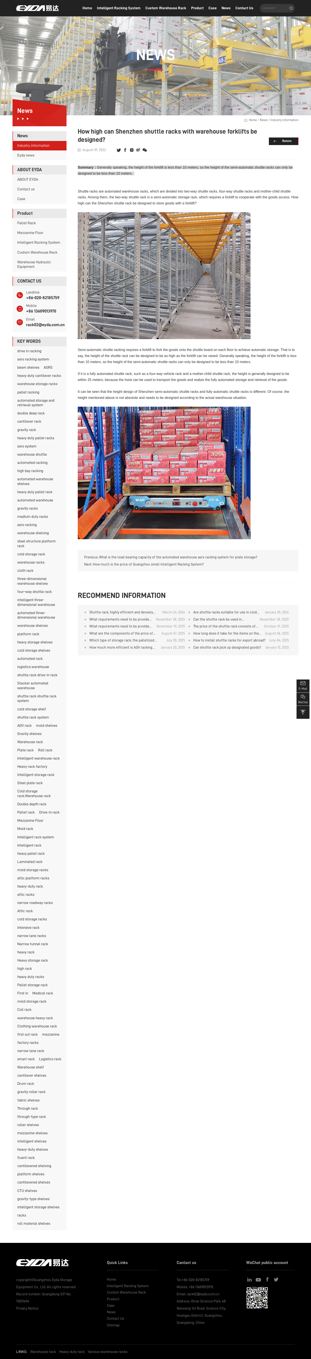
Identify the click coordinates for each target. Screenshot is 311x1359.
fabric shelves (28, 1100)
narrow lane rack (30, 1051)
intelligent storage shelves (38, 1207)
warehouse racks (30, 562)
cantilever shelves (31, 1075)
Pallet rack (26, 812)
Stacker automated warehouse (32, 685)
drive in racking (29, 351)
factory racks (27, 1043)
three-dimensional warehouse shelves (32, 581)
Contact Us (244, 8)
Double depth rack (31, 804)
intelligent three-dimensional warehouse (36, 602)
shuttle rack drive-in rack (37, 675)
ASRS (48, 367)
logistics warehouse (33, 667)
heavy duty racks (30, 977)
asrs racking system (33, 359)
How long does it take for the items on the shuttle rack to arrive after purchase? (226, 634)
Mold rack (25, 829)
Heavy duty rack (72, 1352)
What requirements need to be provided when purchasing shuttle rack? (120, 626)
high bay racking (30, 471)
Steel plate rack (30, 783)
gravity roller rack (31, 1092)
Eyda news (25, 155)
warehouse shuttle (32, 454)
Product (197, 8)
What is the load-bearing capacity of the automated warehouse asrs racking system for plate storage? (178, 557)
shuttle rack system (33, 717)
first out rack (27, 1034)
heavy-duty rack (30, 886)
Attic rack (25, 911)
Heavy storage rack (32, 960)
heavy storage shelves (34, 642)
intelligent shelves (31, 1141)
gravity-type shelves (33, 1199)
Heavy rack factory (32, 766)
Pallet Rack (26, 223)
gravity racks (27, 508)
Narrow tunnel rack (32, 944)
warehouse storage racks (37, 384)
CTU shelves (27, 1191)
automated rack (30, 659)
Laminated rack (30, 862)
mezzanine (50, 1034)
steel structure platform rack (36, 543)
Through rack (27, 1108)
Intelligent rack (29, 845)
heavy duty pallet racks (35, 438)
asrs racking (27, 525)
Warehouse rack (30, 742)
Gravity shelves (29, 734)
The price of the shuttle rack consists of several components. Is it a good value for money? (225, 626)
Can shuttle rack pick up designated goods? (227, 647)
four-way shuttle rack (34, 592)
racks (21, 1215)
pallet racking (28, 392)
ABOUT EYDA (27, 179)
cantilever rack (29, 421)
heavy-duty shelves (32, 1149)
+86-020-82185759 (42, 298)
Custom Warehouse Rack (165, 8)
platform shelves (30, 1174)
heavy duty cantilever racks (39, 376)
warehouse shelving (33, 533)
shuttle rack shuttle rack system (37, 698)
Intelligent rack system (35, 837)
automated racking (32, 463)
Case (212, 8)
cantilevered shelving (34, 1166)
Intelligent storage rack (35, 775)
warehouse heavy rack (35, 1018)
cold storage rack (31, 554)
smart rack (26, 1059)
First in (22, 993)
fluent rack (26, 1158)
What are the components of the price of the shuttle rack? (121, 634)
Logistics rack (50, 1059)
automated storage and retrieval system (35, 402)
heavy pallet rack (31, 853)
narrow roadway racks (35, 903)
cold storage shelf (31, 709)
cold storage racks (32, 919)
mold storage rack (31, 1001)
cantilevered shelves (33, 1182)
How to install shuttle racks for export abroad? (229, 640)
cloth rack (25, 570)
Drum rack (25, 1084)
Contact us (26, 189)
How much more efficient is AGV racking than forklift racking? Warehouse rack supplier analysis (120, 648)
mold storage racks (32, 870)
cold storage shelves (33, 650)
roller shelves (28, 1125)
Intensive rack (28, 927)
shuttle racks (264, 167)
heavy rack (26, 952)
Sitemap (113, 1325)
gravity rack (26, 430)
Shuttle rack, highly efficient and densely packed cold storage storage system (121, 612)
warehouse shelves (32, 625)
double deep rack (31, 413)
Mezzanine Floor (30, 233)
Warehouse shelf (30, 1067)
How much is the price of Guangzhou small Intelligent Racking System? (148, 564)
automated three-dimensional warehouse (36, 615)
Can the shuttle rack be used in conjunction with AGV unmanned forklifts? (218, 620)
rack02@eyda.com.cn (45, 325)
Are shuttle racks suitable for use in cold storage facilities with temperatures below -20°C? (226, 612)
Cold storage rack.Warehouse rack (34, 793)
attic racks (25, 894)
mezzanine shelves (32, 1133)
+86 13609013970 (41, 311)
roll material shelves (33, 1223)
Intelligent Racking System (119, 8)
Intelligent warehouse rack (38, 758)
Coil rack (24, 1009)
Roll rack (45, 750)
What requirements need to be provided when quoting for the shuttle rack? (120, 620)
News (226, 8)
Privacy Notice (27, 1308)
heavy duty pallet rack (34, 492)
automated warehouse (35, 500)
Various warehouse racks (107, 1352)
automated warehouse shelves (35, 481)
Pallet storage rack (32, 985)
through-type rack (31, 1117)
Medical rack (42, 993)
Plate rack (25, 750)
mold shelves (46, 725)
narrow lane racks (31, 936)
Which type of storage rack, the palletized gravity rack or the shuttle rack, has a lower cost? (122, 640)
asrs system (26, 446)
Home (87, 8)
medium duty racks (32, 516)
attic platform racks (33, 878)
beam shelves (28, 367)
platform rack (28, 634)
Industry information (33, 145)
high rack (24, 968)
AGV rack (24, 725)
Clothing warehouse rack (37, 1026)
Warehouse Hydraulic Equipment (34, 264)
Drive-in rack (49, 812)
